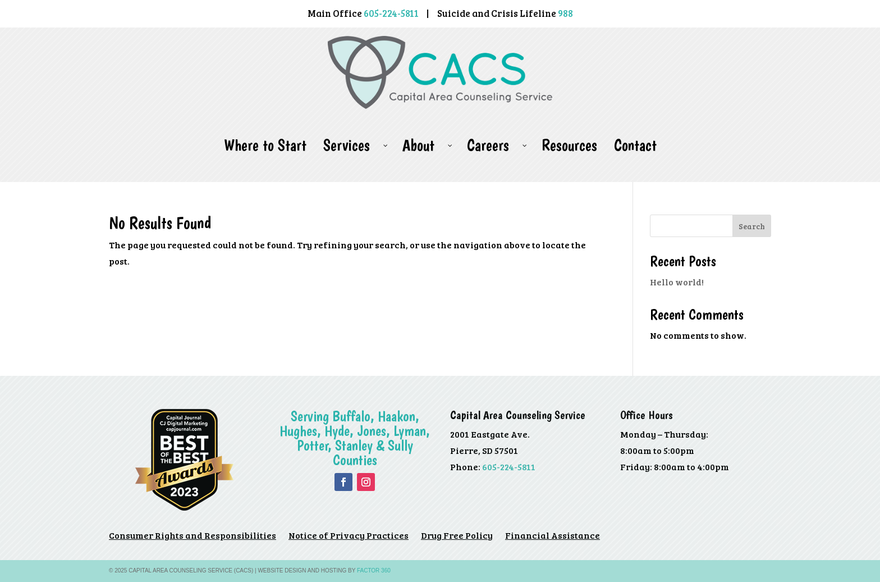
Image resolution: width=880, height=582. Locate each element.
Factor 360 (374, 570)
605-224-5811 (508, 466)
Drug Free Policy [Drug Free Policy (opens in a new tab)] (457, 536)
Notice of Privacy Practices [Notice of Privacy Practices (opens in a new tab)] (348, 536)
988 (565, 13)
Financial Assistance (552, 536)
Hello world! (677, 282)
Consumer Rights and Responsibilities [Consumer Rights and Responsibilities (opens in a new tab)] (192, 536)
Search (752, 226)
